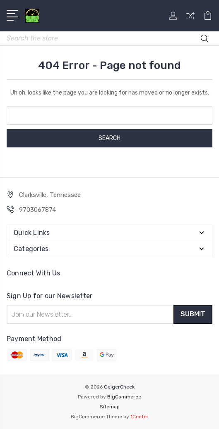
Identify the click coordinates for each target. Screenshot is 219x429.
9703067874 (37, 209)
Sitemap (110, 407)
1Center (139, 417)
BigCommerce (124, 397)
